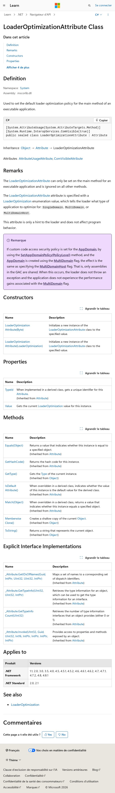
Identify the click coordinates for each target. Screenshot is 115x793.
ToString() (11, 530)
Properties (13, 61)
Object (25, 148)
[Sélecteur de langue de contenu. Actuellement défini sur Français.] (12, 750)
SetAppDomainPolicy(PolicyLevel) (45, 255)
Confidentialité (34, 775)
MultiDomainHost (53, 266)
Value (8, 406)
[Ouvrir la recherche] (89, 5)
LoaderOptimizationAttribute (29, 180)
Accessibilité (10, 787)
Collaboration (11, 775)
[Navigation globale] (4, 5)
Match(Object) (14, 502)
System (24, 88)
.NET (20, 14)
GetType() (11, 474)
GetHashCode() (14, 462)
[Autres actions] (108, 14)
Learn (7, 14)
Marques (31, 787)
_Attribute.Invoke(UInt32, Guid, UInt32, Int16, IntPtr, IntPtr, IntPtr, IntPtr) (26, 636)
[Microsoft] (57, 5)
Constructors (15, 56)
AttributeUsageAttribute (36, 158)
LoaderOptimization (17, 201)
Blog (95, 770)
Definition (13, 45)
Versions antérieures (74, 770)
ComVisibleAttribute (68, 158)
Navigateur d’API (40, 14)
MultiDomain (63, 260)
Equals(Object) (14, 445)
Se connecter (103, 5)
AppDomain (87, 249)
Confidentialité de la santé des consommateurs (32, 781)
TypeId (9, 389)
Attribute (42, 148)
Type (44, 474)
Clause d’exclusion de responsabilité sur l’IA (30, 770)
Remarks (12, 50)
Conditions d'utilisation (84, 781)
